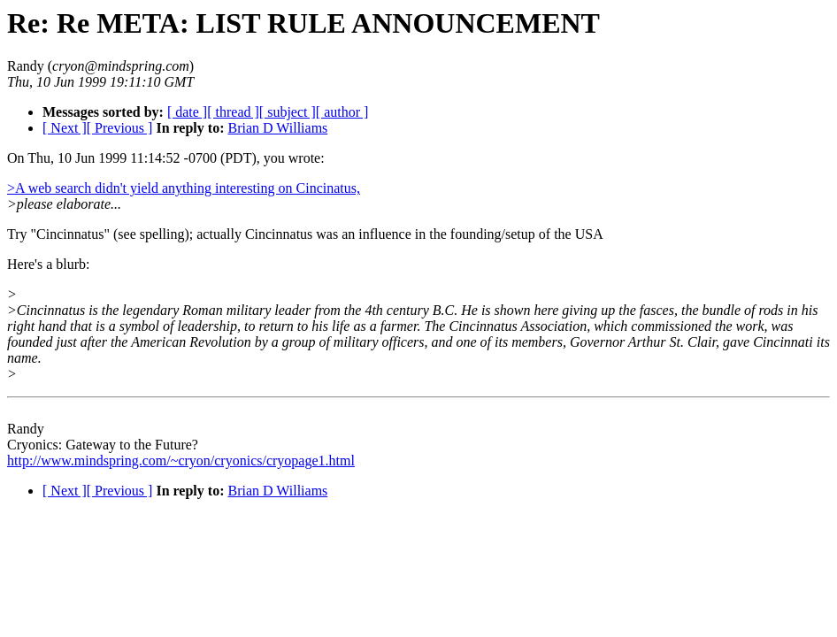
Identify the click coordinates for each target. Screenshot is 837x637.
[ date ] (187, 111)
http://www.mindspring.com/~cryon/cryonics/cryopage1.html (181, 460)
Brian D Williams (277, 127)
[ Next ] (64, 127)
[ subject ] (287, 111)
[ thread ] (233, 111)
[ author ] (342, 111)
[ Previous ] (120, 127)
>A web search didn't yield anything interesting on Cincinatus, (183, 188)
